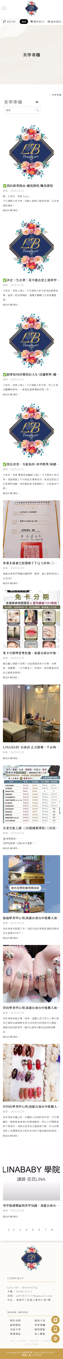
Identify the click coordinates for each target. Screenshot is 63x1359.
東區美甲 (34, 1341)
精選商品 (15, 1334)
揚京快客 (27, 1352)
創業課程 (15, 1325)
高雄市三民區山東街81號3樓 (33, 1299)
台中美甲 (22, 1341)
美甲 (12, 1341)
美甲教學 (46, 1341)
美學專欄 (40, 1325)
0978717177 (24, 1291)
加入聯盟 (40, 1334)
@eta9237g (29, 1287)
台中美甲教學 (32, 1344)
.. (55, 1352)
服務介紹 (40, 1320)
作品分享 (15, 1329)
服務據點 (40, 1329)
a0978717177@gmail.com (34, 1295)
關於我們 (15, 1320)
